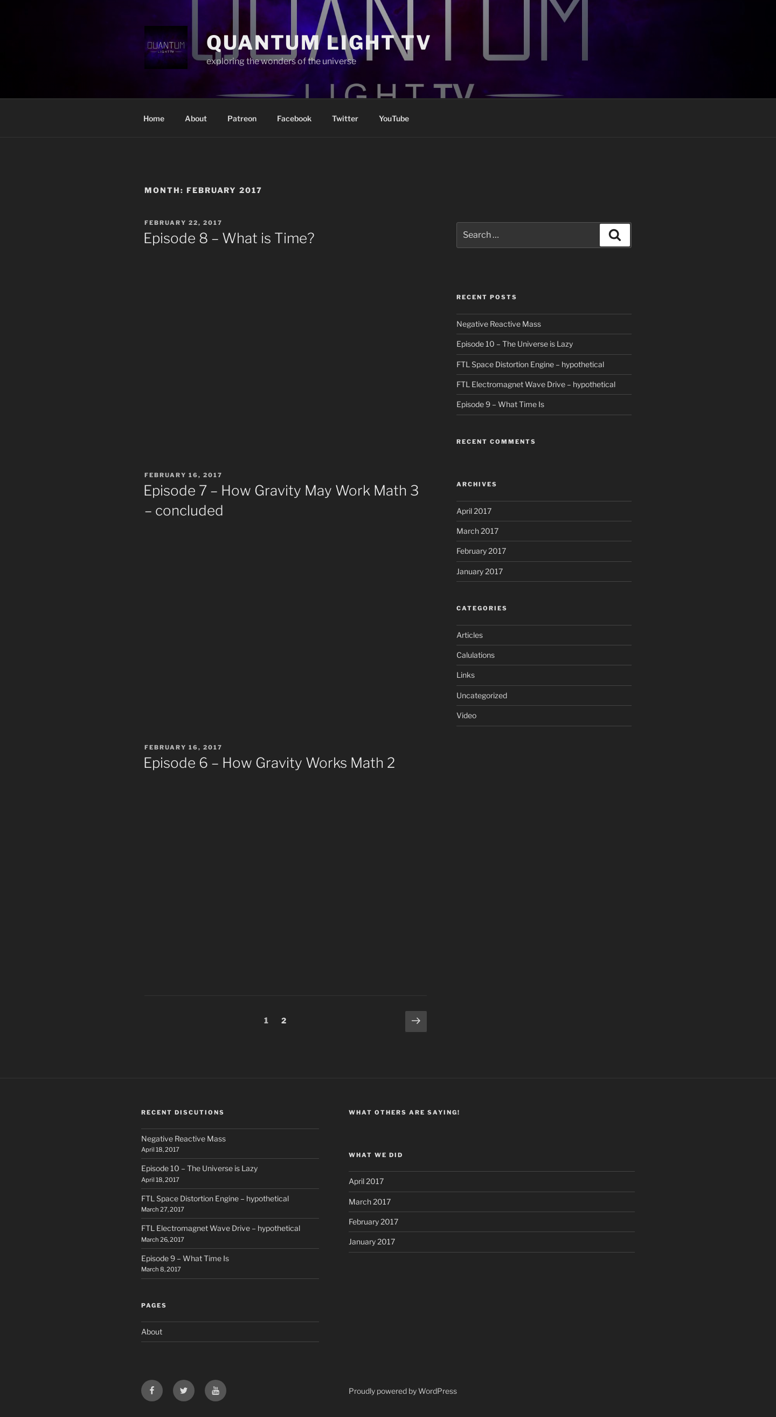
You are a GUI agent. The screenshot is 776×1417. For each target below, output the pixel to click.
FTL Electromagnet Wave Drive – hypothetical (535, 384)
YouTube (394, 118)
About (196, 118)
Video (466, 715)
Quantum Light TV (319, 42)
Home (153, 118)
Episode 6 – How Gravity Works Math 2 (269, 762)
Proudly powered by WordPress (403, 1390)
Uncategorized (481, 695)
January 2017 (479, 571)
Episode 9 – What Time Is (500, 404)
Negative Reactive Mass (498, 323)
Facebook (294, 118)
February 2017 (481, 550)
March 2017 (477, 530)
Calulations (475, 654)
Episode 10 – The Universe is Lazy (514, 343)
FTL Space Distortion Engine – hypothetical (530, 364)
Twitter (345, 118)
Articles (469, 634)
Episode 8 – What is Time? (229, 238)
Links (465, 674)
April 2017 (473, 510)
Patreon (242, 118)
